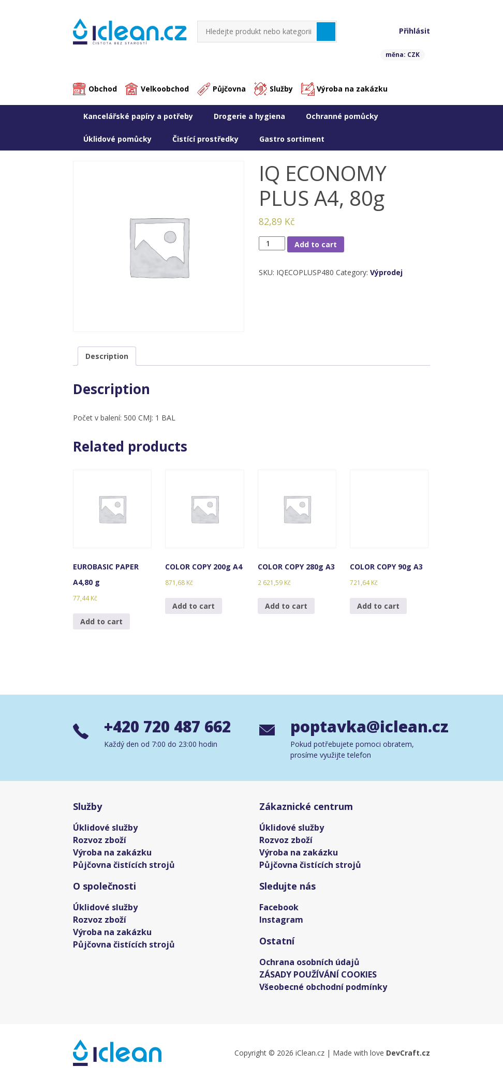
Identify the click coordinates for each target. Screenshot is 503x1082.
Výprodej (386, 273)
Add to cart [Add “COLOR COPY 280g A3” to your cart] (286, 606)
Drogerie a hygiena (249, 116)
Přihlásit (414, 31)
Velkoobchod (165, 89)
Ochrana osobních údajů (309, 962)
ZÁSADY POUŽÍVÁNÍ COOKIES (318, 974)
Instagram (281, 919)
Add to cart (315, 244)
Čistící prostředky (205, 139)
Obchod (102, 89)
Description (106, 356)
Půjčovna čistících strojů (124, 864)
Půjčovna (229, 89)
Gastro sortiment (291, 139)
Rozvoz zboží (99, 840)
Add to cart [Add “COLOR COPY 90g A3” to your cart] (378, 606)
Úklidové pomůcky (117, 139)
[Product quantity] (272, 243)
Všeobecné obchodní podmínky (323, 987)
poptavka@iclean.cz (360, 727)
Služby (281, 89)
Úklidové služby (105, 827)
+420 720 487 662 (170, 727)
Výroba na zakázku (352, 89)
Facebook (279, 907)
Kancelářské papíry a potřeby (138, 116)
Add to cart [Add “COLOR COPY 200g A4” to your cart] (193, 606)
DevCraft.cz (408, 1053)
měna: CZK (403, 54)
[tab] (107, 356)
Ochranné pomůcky (342, 116)
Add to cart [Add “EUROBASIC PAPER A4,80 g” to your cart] (101, 621)
